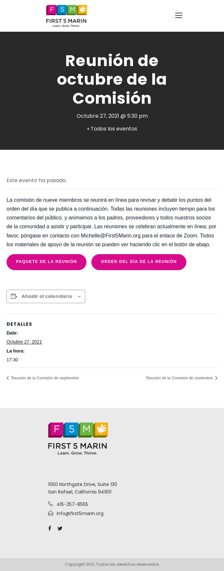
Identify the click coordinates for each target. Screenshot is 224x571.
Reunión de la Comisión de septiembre (44, 378)
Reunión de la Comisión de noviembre (180, 378)
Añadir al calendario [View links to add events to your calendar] (47, 296)
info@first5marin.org (80, 513)
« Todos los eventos (112, 128)
